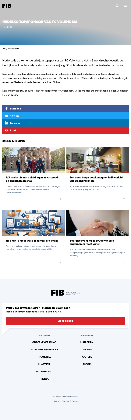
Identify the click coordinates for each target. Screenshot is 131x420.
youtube (86, 357)
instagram (86, 342)
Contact (75, 401)
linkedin (86, 350)
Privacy (56, 401)
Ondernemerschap (44, 342)
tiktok (87, 364)
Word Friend (65, 320)
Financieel (44, 357)
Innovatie (44, 364)
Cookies (65, 401)
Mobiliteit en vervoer (44, 350)
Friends (44, 379)
